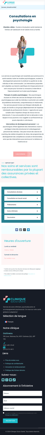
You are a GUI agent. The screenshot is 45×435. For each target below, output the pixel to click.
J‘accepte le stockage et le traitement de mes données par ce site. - (21, 414)
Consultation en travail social (17, 198)
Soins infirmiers (12, 211)
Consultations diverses (14, 192)
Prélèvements (11, 205)
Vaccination (11, 217)
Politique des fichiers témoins (15, 370)
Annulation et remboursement (15, 367)
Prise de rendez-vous (12, 360)
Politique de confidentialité (14, 363)
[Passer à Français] (9, 322)
